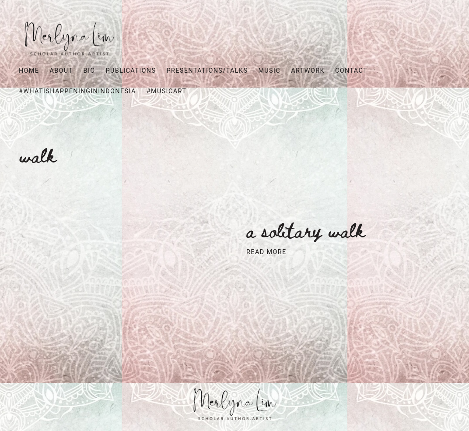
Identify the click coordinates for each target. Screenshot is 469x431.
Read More (266, 252)
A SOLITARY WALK (305, 229)
